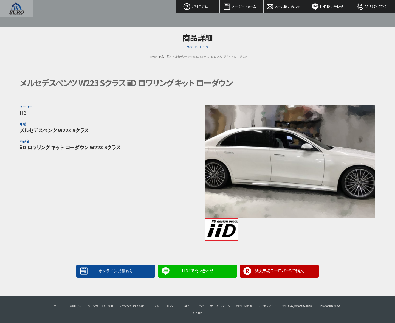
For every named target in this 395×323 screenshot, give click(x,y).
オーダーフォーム (241, 5)
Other (200, 306)
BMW (156, 306)
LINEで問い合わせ (197, 270)
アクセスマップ (267, 306)
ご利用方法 (197, 5)
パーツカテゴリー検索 (100, 306)
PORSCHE (171, 306)
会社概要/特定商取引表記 (298, 306)
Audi (187, 306)
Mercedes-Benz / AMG (132, 306)
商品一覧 (164, 56)
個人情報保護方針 (331, 306)
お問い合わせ (244, 306)
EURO (16, 13)
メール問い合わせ (285, 5)
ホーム (57, 306)
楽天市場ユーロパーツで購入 (279, 270)
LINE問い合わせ (329, 5)
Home (152, 56)
